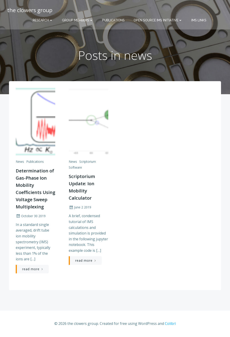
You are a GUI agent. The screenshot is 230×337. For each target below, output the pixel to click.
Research (43, 20)
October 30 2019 (31, 216)
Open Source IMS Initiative (158, 20)
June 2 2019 (80, 207)
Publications (113, 20)
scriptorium (87, 161)
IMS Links (198, 20)
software (75, 167)
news (20, 161)
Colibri (170, 323)
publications (35, 161)
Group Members (77, 20)
